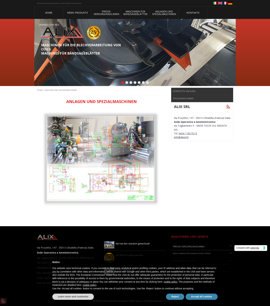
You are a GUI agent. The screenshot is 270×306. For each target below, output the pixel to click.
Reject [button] (175, 296)
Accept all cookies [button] (201, 296)
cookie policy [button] (170, 281)
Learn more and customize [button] (73, 296)
